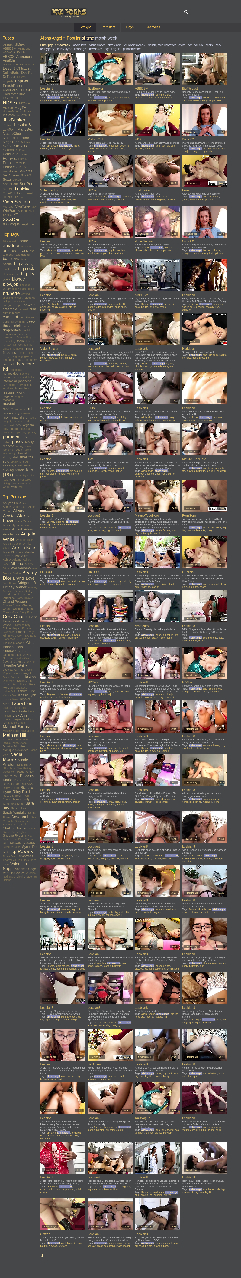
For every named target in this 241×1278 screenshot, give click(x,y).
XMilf (31, 210)
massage (9, 399)
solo (6, 461)
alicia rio (51, 250)
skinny (7, 457)
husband (22, 377)
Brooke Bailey (24, 591)
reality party (47, 49)
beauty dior (156, 912)
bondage (25, 284)
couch (214, 912)
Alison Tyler (11, 525)
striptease (24, 465)
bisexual (109, 366)
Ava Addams (21, 568)
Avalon (17, 573)
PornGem (22, 154)
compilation (19, 301)
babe (7, 258)
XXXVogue (11, 224)
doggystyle (12, 330)
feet (20, 344)
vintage (7, 483)
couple (17, 305)
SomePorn (10, 184)
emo (90, 643)
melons (20, 409)
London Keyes (12, 719)
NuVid (7, 146)
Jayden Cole (22, 658)
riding (19, 446)
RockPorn (10, 171)
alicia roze (52, 145)
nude (27, 421)
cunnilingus (27, 317)
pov (24, 437)
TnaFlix (21, 188)
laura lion (66, 858)
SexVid (17, 179)
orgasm (28, 425)
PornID (22, 158)
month (100, 38)
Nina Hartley (24, 768)
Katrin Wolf (9, 691)
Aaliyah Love (12, 503)
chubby (18, 297)
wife (14, 487)
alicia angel (147, 470)
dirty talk (192, 640)
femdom (18, 348)
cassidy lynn (212, 306)
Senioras (25, 171)
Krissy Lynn (27, 695)
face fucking (24, 337)
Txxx (20, 193)
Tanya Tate (9, 856)
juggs (12, 384)
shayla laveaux (71, 253)
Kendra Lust (26, 691)
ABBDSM (9, 48)
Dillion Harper (12, 628)
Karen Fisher (19, 684)
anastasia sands (212, 468)
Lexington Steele (15, 711)
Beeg (7, 68)
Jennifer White (15, 666)
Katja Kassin (21, 687)
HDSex (10, 102)
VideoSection (16, 201)
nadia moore (77, 417)
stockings (9, 465)
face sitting (9, 341)
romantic (8, 449)
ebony (23, 334)
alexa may (52, 1186)
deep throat (217, 253)
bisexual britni (68, 355)
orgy (5, 428)
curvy (14, 321)
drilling (201, 640)
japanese (24, 381)
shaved (22, 453)
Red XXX (27, 783)
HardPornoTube (14, 94)
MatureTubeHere (16, 138)
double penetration (71, 748)
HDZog (8, 108)
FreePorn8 (11, 90)
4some (97, 417)
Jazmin (31, 661)
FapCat (21, 81)
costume (74, 97)
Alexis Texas (23, 521)
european (9, 337)
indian (31, 377)
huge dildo (120, 306)
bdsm (24, 259)
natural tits (19, 417)
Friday (24, 639)
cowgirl (29, 305)
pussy (17, 441)
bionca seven (54, 1135)
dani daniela (195, 45)
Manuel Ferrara (17, 726)
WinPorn (9, 210)
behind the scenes (66, 968)
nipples (18, 421)
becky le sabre (211, 97)
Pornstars (108, 27)
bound (149, 97)
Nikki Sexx (9, 768)
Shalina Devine (14, 828)
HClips (8, 98)
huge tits (9, 377)
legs (27, 388)
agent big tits (112, 49)
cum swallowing (104, 306)
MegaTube (11, 142)
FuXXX (27, 90)
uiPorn (7, 197)
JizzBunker (14, 119)
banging (105, 858)
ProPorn (24, 167)
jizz (5, 384)
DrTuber (9, 77)
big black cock (69, 1016)
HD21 (19, 98)
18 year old (9, 241)
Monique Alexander (15, 750)
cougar (7, 305)
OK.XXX (21, 146)
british (31, 288)
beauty (7, 264)
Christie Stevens (23, 608)
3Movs (20, 45)
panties (25, 428)
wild (21, 486)
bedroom (161, 473)
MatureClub (12, 134)
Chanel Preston (15, 602)
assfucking (23, 254)
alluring (207, 963)
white (6, 486)
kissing (28, 384)
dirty (222, 97)
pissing (32, 432)
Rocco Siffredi (12, 795)
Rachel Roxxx (22, 780)
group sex (22, 359)
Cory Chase (15, 616)
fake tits (30, 341)
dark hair (110, 804)
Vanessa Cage (25, 869)
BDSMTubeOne (13, 64)
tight (25, 475)
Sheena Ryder (13, 835)
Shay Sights (19, 832)
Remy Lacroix (11, 787)
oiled (5, 425)
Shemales (153, 27)
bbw (16, 259)
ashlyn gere (188, 306)
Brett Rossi (9, 583)
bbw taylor (95, 49)
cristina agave (165, 366)
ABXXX (8, 56)
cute (22, 321)
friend (30, 352)
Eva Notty (30, 635)
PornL (8, 163)
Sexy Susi (20, 824)
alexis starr (114, 45)
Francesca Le (11, 639)
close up (30, 297)
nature (32, 417)
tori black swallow (134, 45)
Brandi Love (24, 578)
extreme (186, 858)
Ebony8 (21, 76)
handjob (9, 364)
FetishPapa (12, 86)
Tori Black (23, 859)
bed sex (212, 148)
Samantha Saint (13, 803)
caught (118, 530)
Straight (85, 27)
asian (16, 251)
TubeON (9, 193)
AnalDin (9, 61)
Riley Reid (21, 792)
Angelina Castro (12, 543)
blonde (18, 279)
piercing (22, 432)
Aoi (21, 552)
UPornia (19, 197)
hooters (24, 373)
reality (29, 442)
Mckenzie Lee (11, 730)
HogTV (20, 107)
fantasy (7, 344)
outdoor (15, 428)
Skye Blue (18, 839)
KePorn (8, 125)
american (26, 246)
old (12, 425)
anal (7, 250)
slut (15, 457)
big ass (21, 263)
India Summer (13, 649)
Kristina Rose (10, 699)
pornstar (11, 436)
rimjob (28, 446)
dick (17, 326)
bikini (164, 584)
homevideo (10, 373)
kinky (20, 384)
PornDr (8, 154)
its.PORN (23, 115)
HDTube (24, 103)
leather (72, 100)
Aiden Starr (19, 506)
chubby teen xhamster (162, 45)
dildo (26, 326)
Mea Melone (28, 730)
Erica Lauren (15, 635)
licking (20, 392)
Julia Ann (28, 677)
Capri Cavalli (11, 594)
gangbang (17, 356)
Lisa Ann (19, 715)
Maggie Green (16, 722)
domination (173, 968)
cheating (8, 297)
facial (21, 341)
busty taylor (64, 49)
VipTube (8, 206)
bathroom (140, 473)
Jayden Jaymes (14, 662)
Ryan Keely (21, 799)
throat (18, 475)
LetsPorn (9, 129)
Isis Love (23, 651)
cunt (6, 322)
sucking (8, 470)
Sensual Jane (23, 821)
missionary (11, 413)
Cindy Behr (26, 612)
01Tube (8, 45)
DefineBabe (11, 72)
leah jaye (197, 858)
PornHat (10, 158)
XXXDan (12, 219)
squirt (26, 461)
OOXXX (8, 150)
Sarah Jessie (20, 808)
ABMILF (19, 52)
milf (30, 408)
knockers (8, 388)
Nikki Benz (24, 764)
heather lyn (64, 473)
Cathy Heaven (24, 597)
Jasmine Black (12, 654)
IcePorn (9, 115)
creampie (10, 309)
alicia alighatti (54, 745)
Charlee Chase (11, 605)
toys (12, 479)
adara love (79, 45)
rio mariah (55, 253)
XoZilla (7, 214)
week (112, 38)
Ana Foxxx (11, 534)
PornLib (20, 163)
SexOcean (11, 175)
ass (25, 251)
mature (8, 409)
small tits (26, 457)
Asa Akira (22, 556)
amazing (113, 304)
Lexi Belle (21, 707)
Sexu (7, 179)
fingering (9, 352)
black (6, 279)
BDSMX (29, 64)
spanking (16, 461)
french (21, 352)
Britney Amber (15, 587)
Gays (130, 27)
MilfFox (26, 142)
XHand (22, 210)
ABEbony (24, 48)
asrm (181, 45)
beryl (218, 45)
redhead (8, 446)
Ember (20, 632)
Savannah (20, 817)
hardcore (25, 363)
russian (28, 449)
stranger (102, 1079)
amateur (11, 245)
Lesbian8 (22, 125)
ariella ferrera (163, 530)
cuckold (23, 309)
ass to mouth (216, 688)
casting (25, 293)
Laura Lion (22, 703)
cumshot (10, 317)
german (28, 356)
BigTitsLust (22, 68)
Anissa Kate (23, 547)
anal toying (168, 1129)
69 (48, 304)
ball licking (208, 1129)
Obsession (9, 771)
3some (23, 241)
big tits (27, 273)
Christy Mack (10, 612)
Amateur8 (24, 56)
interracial (10, 381)
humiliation (156, 250)
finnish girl (80, 49)
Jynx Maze (9, 680)
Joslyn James (11, 677)
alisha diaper (97, 45)
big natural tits (11, 274)
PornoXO (10, 167)
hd (5, 369)
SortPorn (27, 184)
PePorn (20, 150)
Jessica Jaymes (13, 669)
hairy (33, 359)
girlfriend (8, 359)
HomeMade (10, 111)
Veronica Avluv (13, 873)
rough (18, 449)
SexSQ (26, 175)
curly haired (46, 100)
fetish (28, 348)
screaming (9, 453)
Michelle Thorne (12, 739)
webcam (18, 483)
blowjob (10, 284)
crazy (209, 530)
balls (218, 1129)
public (7, 442)
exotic (91, 470)
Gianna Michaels (13, 642)
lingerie (8, 396)
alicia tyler (56, 304)
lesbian (8, 392)
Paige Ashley (25, 771)
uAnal (29, 193)
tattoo (19, 470)
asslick (122, 363)
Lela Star (8, 707)
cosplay (92, 1245)
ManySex (25, 129)
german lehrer (131, 49)
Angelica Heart (25, 539)
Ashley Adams (12, 559)
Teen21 (7, 189)
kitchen (76, 801)
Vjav (34, 206)
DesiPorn (28, 72)
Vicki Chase (24, 876)
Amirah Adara (22, 529)
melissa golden (48, 527)
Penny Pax (10, 776)
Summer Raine (11, 846)
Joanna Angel (22, 673)
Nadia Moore (12, 757)
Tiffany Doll (9, 859)
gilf (54, 637)
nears (209, 45)
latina (19, 388)
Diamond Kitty (22, 625)
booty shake (19, 288)
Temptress (25, 856)
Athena (16, 563)
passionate (9, 432)
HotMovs (25, 111)
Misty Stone (20, 742)
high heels (16, 369)
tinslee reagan (168, 420)
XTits (17, 215)
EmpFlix (8, 81)
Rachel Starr (11, 783)
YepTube (27, 224)
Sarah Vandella (14, 813)
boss (50, 1079)
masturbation (14, 404)
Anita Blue (10, 552)
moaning (26, 413)
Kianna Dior (10, 695)
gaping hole (188, 199)
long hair (20, 396)
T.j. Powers (22, 851)
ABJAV (7, 52)
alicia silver (147, 417)
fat (14, 344)
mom (7, 417)
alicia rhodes (110, 527)
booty (7, 289)
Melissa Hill (14, 735)
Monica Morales (14, 746)
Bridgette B (26, 583)
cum (32, 309)
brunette (11, 293)
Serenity (7, 824)
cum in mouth (11, 313)
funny (6, 356)
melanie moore (68, 524)
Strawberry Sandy (22, 843)
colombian (150, 697)
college (7, 301)
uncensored (24, 479)
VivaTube (22, 206)
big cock (26, 268)
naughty (7, 421)
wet (28, 483)
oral (18, 425)
